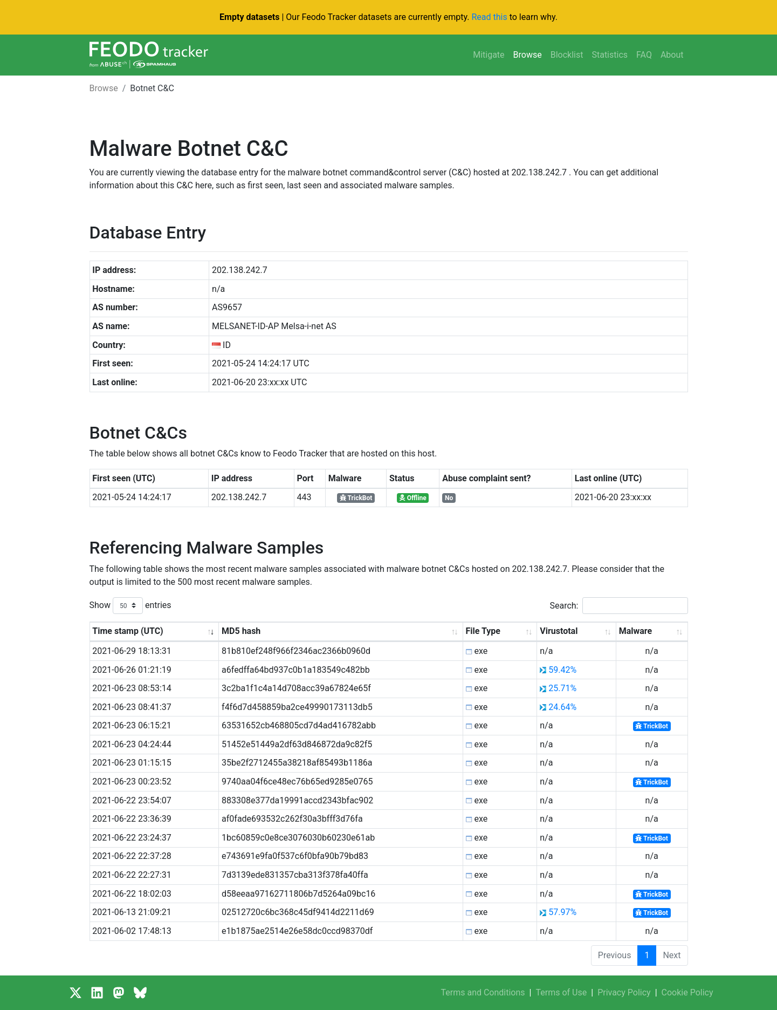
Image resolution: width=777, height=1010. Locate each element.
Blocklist (567, 55)
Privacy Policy (624, 992)
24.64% (562, 707)
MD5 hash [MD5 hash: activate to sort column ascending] (241, 631)
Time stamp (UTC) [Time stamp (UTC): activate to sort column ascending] (127, 631)
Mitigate (488, 55)
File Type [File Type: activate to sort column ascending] (483, 631)
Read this (489, 17)
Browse (527, 55)
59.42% (562, 670)
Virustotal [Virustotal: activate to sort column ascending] (558, 631)
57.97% (562, 912)
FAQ (644, 55)
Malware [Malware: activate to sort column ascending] (635, 631)
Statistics (610, 55)
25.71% (562, 688)
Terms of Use (561, 992)
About (672, 55)
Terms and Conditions (483, 992)
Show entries (130, 605)
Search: (618, 605)
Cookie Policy (687, 992)
